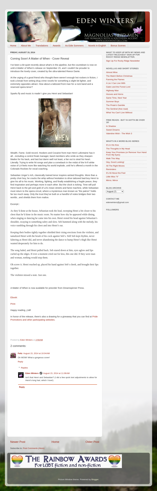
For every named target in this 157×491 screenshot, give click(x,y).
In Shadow (111, 126)
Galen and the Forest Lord (118, 87)
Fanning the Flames (115, 79)
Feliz (20, 353)
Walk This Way (113, 158)
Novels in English (97, 45)
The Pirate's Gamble (115, 105)
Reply (20, 361)
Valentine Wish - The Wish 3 (119, 133)
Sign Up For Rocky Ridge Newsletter (123, 61)
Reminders (111, 169)
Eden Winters (32, 373)
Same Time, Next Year (116, 98)
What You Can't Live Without (119, 112)
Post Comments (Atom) (33, 448)
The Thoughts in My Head (118, 148)
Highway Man (112, 90)
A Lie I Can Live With (115, 83)
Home (13, 45)
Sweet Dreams (113, 130)
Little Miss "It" (112, 176)
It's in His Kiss (112, 145)
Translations (42, 45)
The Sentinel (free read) (117, 109)
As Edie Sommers (74, 45)
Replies (24, 368)
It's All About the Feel (115, 173)
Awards (56, 45)
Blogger (94, 479)
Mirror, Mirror (112, 180)
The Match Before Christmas (119, 76)
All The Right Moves (115, 166)
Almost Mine (111, 72)
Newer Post (17, 441)
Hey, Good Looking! (115, 162)
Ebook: (13, 297)
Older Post (92, 441)
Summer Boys (112, 101)
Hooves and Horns (114, 94)
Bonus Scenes (118, 45)
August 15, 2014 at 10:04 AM (36, 353)
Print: (13, 304)
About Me (26, 45)
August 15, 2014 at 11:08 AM (56, 373)
